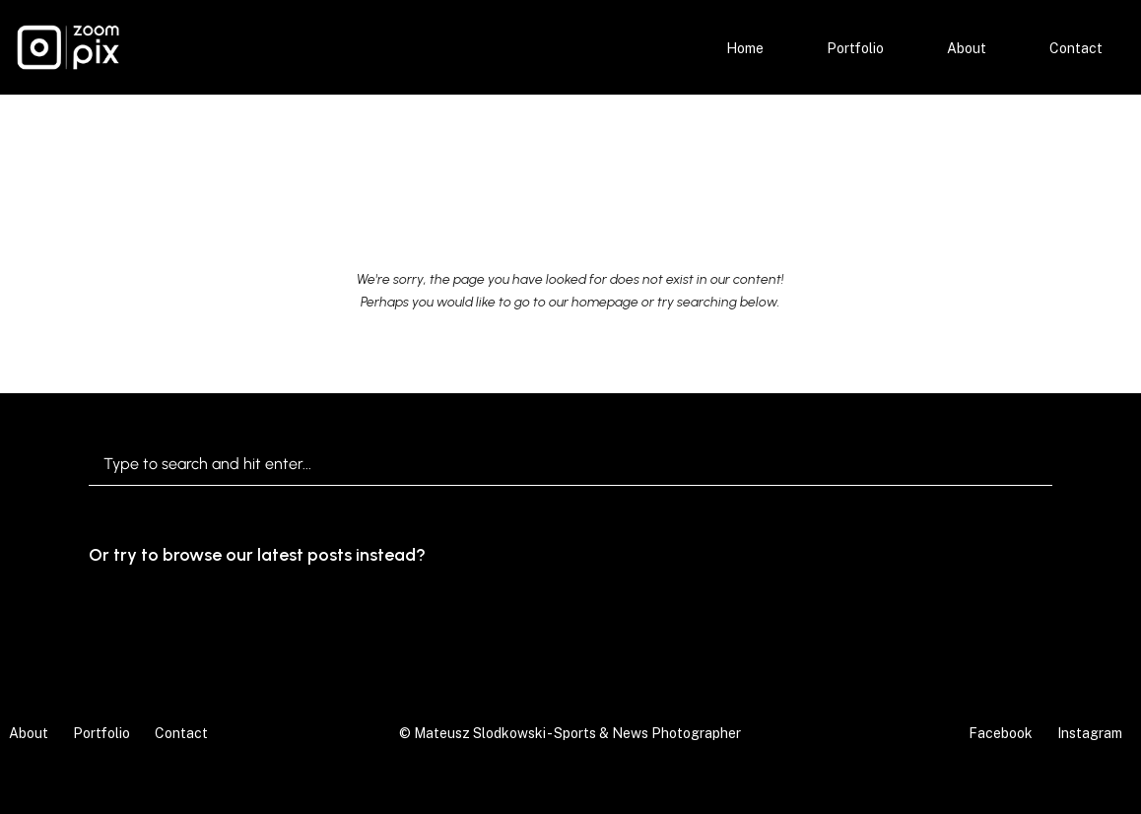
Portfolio (855, 48)
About (966, 48)
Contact (1076, 48)
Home (745, 48)
